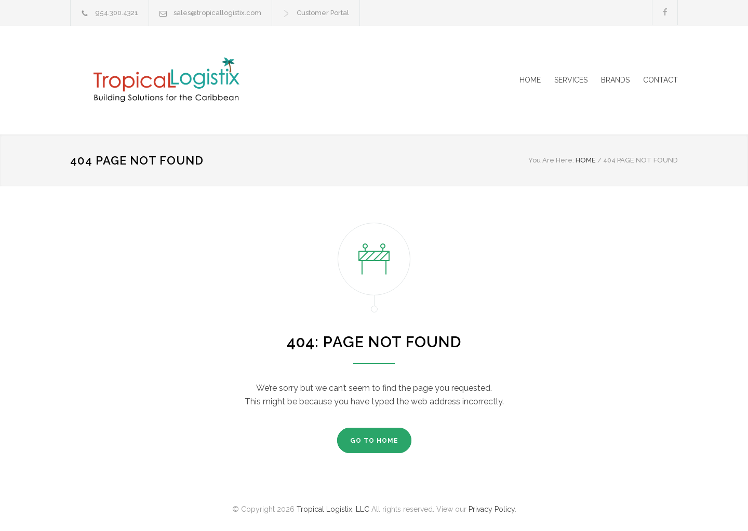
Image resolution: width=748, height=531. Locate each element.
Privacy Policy (492, 509)
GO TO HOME (374, 440)
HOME (530, 80)
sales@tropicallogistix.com (217, 13)
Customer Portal (323, 13)
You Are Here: (551, 160)
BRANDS (615, 80)
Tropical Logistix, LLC (333, 509)
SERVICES (570, 80)
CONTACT (660, 80)
